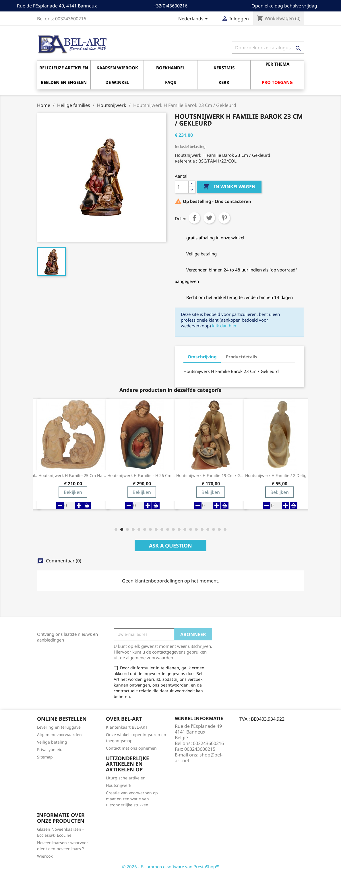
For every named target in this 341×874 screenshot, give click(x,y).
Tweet (209, 218)
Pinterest (224, 218)
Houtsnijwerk (118, 785)
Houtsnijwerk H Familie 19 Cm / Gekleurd (210, 475)
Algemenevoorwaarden (59, 734)
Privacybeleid (50, 749)
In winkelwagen (229, 187)
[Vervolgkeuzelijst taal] (194, 19)
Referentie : (186, 161)
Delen (194, 218)
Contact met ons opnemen (131, 748)
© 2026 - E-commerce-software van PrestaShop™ (170, 866)
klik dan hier (224, 326)
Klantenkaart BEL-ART (127, 727)
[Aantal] (182, 187)
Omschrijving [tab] (202, 356)
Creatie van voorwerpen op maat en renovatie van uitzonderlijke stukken (132, 798)
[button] (116, 529)
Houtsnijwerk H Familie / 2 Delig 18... (279, 475)
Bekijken (73, 492)
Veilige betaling (52, 742)
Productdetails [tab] (241, 356)
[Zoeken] (268, 48)
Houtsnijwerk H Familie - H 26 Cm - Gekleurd (141, 475)
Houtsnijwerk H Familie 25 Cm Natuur (72, 475)
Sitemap (45, 757)
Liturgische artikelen (126, 778)
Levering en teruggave (59, 727)
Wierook (45, 856)
